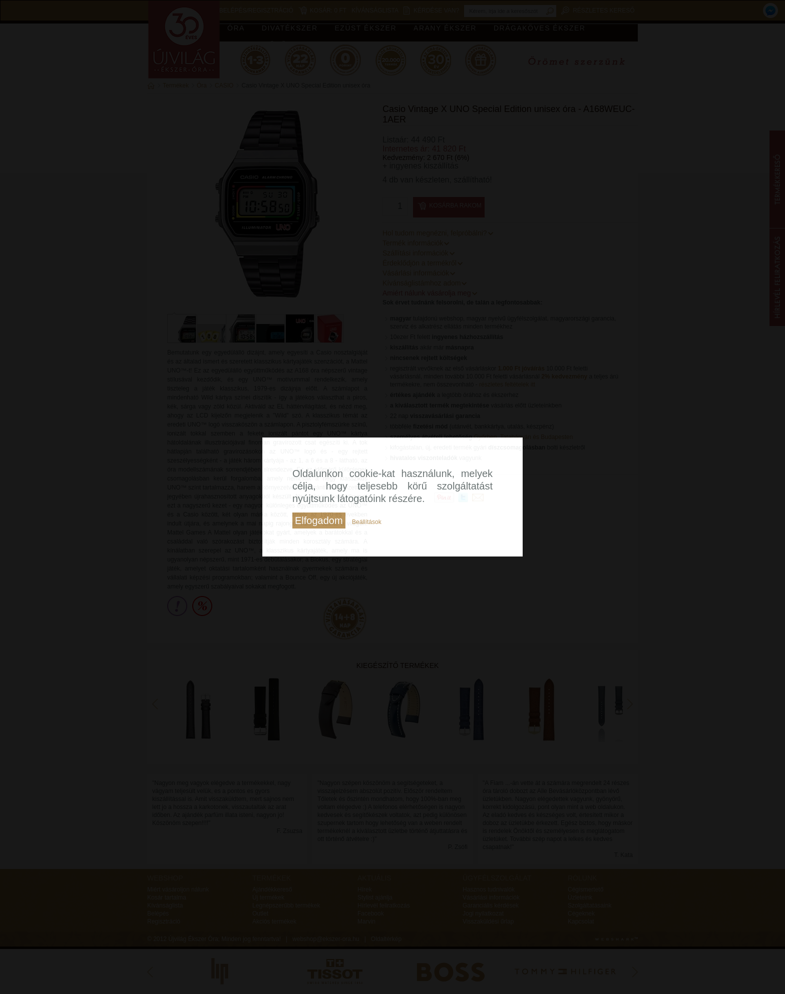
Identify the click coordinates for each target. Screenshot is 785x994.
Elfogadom (319, 520)
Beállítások (366, 522)
